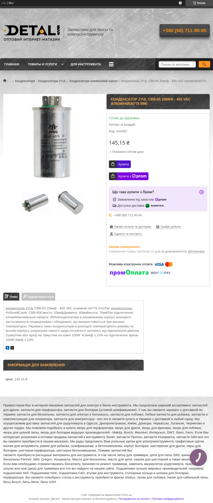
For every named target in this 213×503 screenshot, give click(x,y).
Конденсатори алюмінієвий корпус (94, 81)
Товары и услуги (42, 64)
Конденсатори (25, 81)
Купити (123, 164)
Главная (11, 64)
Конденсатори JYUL (52, 81)
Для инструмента (86, 64)
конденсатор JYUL (19, 308)
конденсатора (121, 308)
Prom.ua (127, 494)
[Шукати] (204, 64)
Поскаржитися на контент (134, 498)
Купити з (132, 176)
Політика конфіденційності (168, 498)
